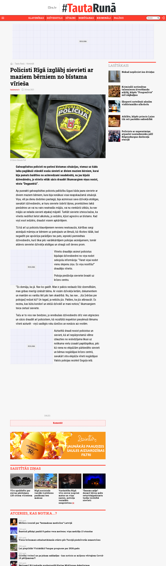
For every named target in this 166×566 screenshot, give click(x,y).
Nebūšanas (86, 17)
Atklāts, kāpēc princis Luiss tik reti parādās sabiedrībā (138, 118)
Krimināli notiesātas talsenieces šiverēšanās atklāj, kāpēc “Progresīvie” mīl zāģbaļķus (137, 90)
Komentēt (58, 423)
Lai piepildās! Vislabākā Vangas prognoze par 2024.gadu (49, 548)
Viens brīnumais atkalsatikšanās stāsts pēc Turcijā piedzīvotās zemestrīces (59, 540)
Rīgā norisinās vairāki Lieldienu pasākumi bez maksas (43, 494)
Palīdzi (119, 17)
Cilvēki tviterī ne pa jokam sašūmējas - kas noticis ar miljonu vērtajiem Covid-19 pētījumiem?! (61, 556)
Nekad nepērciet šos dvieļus (138, 71)
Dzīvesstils (55, 17)
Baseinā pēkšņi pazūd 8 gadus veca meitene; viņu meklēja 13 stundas (56, 531)
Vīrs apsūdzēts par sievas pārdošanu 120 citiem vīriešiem (21, 493)
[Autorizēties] (163, 18)
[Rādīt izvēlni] (3, 18)
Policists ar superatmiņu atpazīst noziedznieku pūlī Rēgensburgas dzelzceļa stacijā (137, 135)
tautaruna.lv (15, 90)
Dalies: (47, 416)
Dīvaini (71, 17)
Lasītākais (118, 65)
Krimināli (104, 17)
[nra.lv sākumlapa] (52, 7)
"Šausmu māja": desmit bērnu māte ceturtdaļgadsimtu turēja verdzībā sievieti (93, 495)
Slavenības (36, 17)
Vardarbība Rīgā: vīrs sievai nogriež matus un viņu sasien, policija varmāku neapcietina (69, 496)
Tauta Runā (19, 63)
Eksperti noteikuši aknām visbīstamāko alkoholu (137, 103)
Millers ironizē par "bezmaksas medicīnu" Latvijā (45, 523)
